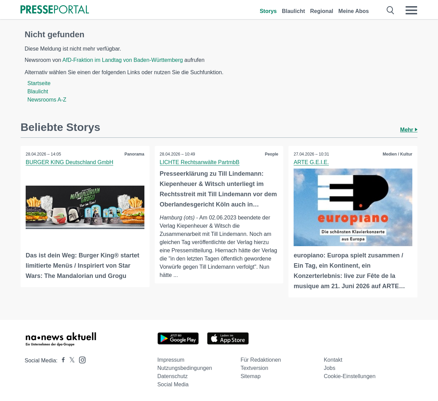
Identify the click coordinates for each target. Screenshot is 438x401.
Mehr (408, 130)
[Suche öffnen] (390, 10)
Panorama (134, 154)
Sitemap (251, 376)
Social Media (173, 384)
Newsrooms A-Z (46, 100)
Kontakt (333, 360)
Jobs (329, 368)
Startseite (39, 83)
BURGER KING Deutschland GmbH (69, 162)
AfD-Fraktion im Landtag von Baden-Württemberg (122, 60)
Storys (268, 11)
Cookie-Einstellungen (349, 376)
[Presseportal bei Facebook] (61, 360)
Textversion (254, 368)
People (271, 154)
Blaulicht (293, 11)
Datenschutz (172, 376)
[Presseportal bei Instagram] (80, 359)
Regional (321, 11)
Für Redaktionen (261, 360)
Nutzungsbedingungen (184, 368)
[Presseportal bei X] (70, 360)
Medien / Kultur (397, 154)
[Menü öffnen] (411, 10)
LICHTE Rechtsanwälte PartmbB (200, 162)
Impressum (170, 360)
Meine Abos (353, 11)
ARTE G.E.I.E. (311, 162)
